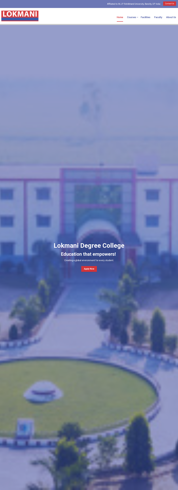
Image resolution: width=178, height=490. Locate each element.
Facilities (145, 17)
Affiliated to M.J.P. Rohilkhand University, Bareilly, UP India (133, 4)
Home (120, 17)
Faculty (158, 17)
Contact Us (169, 3)
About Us (171, 17)
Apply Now (89, 269)
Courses (131, 17)
